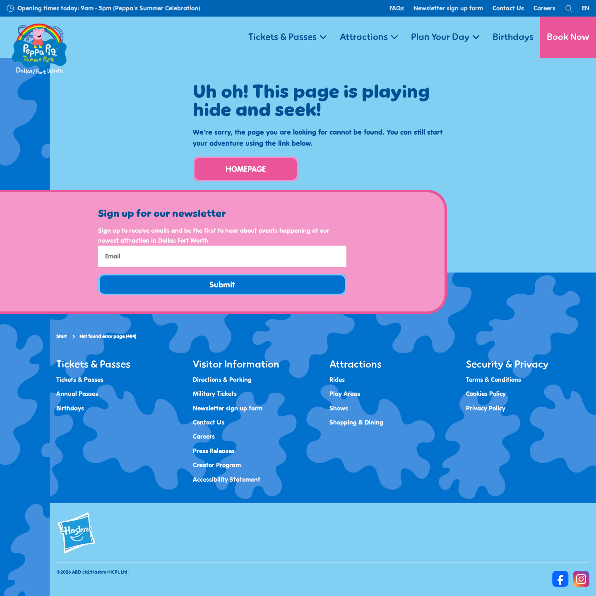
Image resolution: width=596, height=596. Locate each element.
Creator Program (217, 465)
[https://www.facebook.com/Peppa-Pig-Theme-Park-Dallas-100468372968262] (560, 579)
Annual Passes (77, 394)
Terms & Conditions (493, 380)
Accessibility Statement (226, 479)
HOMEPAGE (246, 169)
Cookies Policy (486, 394)
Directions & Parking (222, 380)
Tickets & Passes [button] (287, 37)
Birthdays (513, 37)
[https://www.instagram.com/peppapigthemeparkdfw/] (581, 579)
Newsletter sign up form (448, 8)
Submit (222, 285)
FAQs (396, 8)
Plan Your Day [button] (445, 37)
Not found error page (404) (107, 336)
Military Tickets (215, 394)
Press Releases (214, 451)
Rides (337, 380)
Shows (338, 408)
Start (61, 336)
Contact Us (508, 8)
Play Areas (344, 394)
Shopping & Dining (356, 422)
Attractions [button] (369, 37)
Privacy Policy (485, 408)
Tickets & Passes (79, 380)
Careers (544, 8)
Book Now (568, 37)
